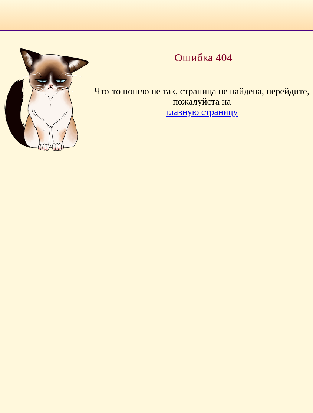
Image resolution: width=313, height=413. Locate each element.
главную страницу (202, 112)
